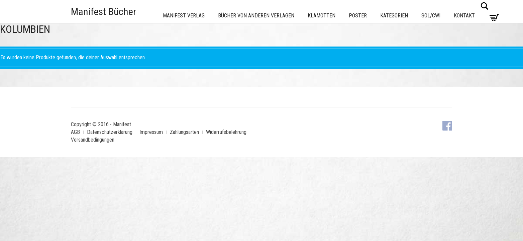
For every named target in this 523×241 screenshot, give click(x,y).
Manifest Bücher (103, 11)
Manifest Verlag (184, 15)
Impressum (151, 132)
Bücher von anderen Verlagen (256, 15)
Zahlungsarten (184, 132)
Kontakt (464, 15)
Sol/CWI (430, 15)
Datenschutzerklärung (109, 132)
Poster (358, 15)
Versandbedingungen (92, 140)
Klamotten (321, 15)
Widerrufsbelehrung (226, 132)
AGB (75, 132)
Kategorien (394, 15)
